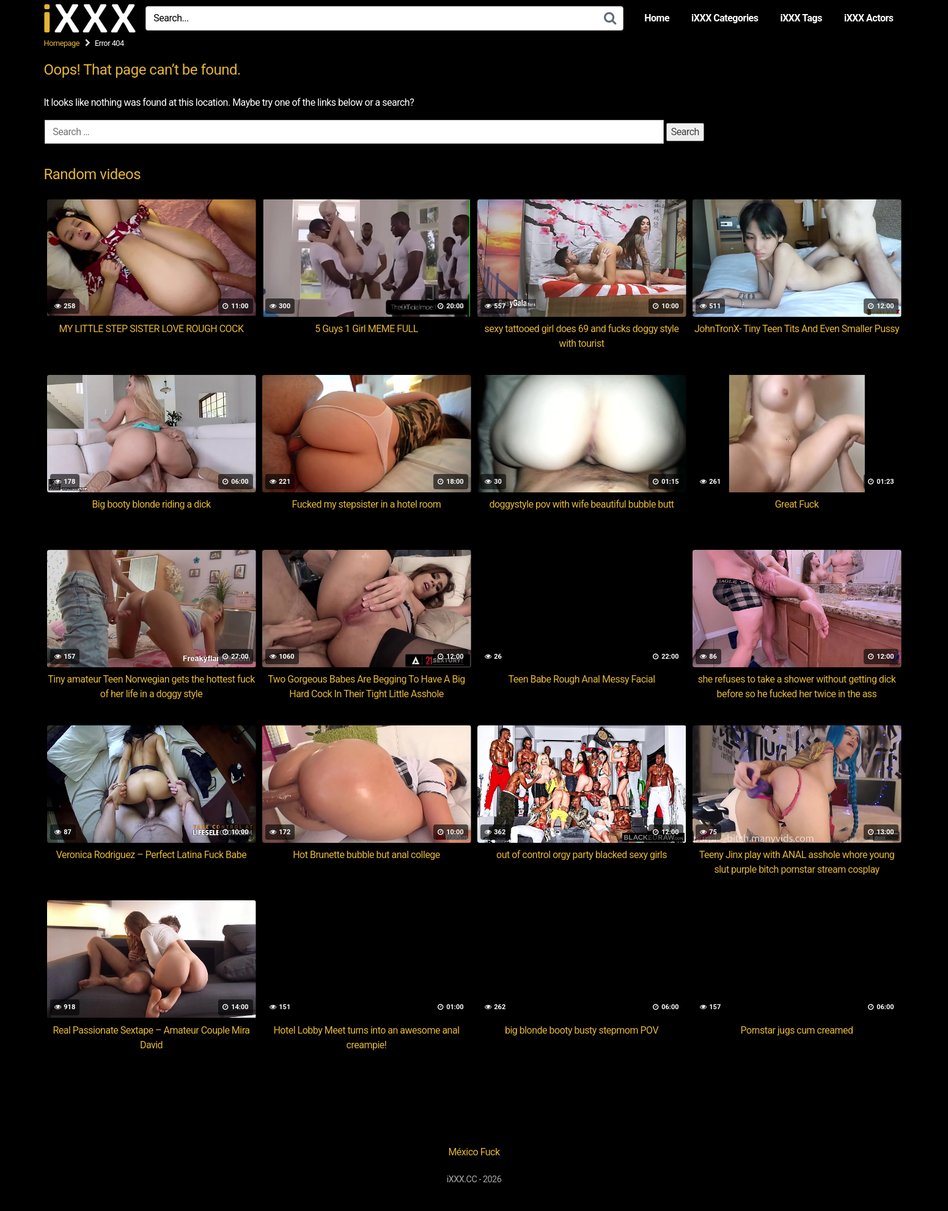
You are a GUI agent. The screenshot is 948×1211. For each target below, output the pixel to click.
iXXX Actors (869, 18)
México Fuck (473, 1152)
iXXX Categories (724, 18)
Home (656, 18)
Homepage (62, 43)
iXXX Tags (800, 18)
